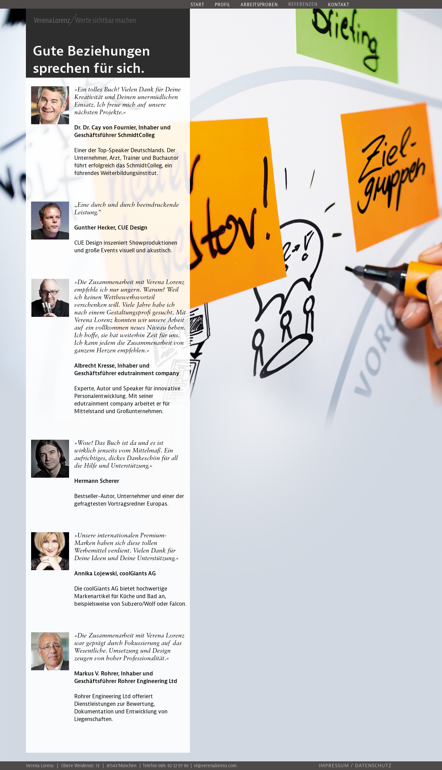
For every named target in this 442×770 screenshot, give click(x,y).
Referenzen (303, 4)
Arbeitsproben (259, 5)
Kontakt (338, 5)
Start (197, 5)
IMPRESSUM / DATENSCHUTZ (355, 766)
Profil (222, 5)
